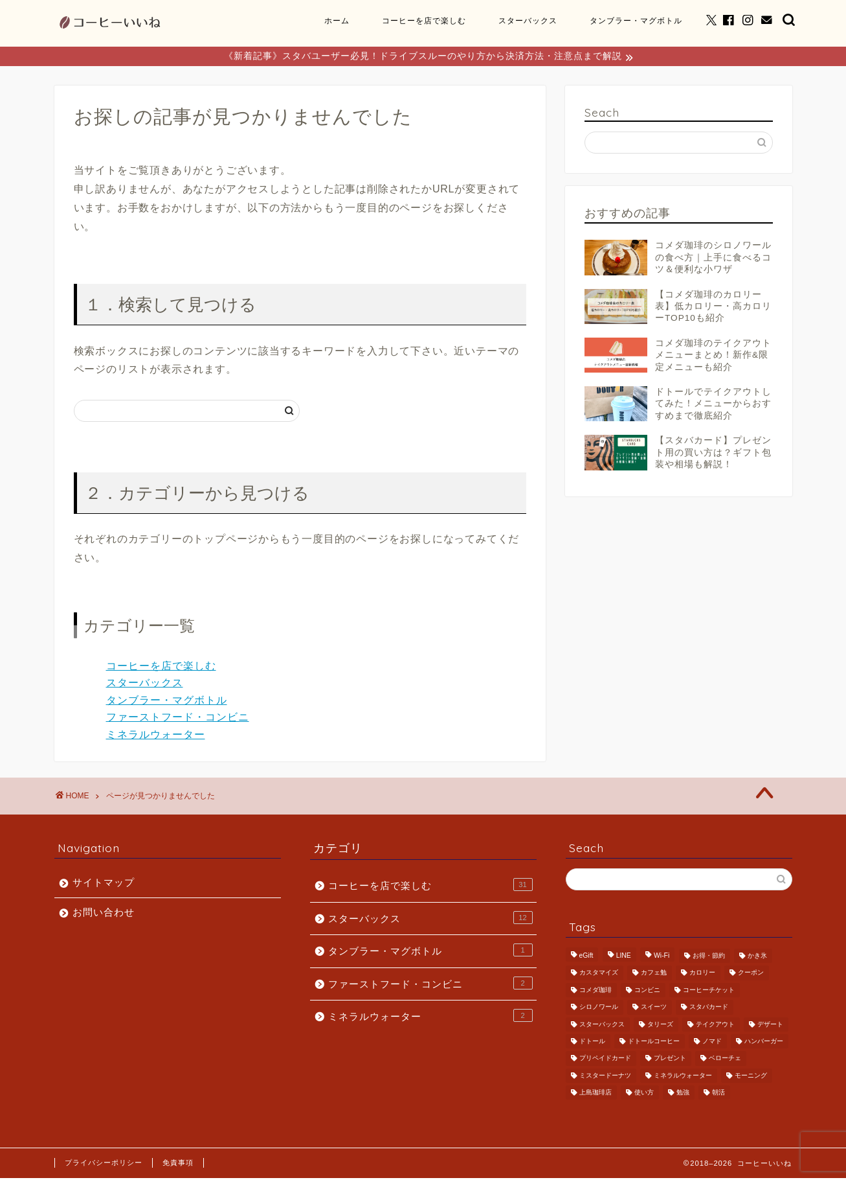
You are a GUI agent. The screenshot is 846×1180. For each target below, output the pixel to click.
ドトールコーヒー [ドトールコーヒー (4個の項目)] (654, 1043)
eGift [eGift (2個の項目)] (586, 957)
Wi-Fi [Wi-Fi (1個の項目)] (661, 957)
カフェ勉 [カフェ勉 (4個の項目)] (654, 974)
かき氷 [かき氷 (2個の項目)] (757, 957)
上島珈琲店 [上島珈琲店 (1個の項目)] (595, 1094)
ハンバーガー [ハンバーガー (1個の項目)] (763, 1043)
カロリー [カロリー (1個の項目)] (702, 974)
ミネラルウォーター (155, 736)
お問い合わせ (103, 914)
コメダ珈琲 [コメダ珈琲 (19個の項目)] (595, 991)
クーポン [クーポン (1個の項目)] (751, 974)
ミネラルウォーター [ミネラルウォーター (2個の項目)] (683, 1077)
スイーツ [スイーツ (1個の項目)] (654, 1009)
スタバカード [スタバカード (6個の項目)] (708, 1009)
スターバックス (527, 20)
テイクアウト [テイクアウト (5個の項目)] (715, 1026)
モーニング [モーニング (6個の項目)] (751, 1077)
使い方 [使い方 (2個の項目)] (644, 1094)
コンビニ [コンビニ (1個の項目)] (647, 991)
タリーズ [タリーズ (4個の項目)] (660, 1026)
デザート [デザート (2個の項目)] (770, 1026)
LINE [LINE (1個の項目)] (623, 957)
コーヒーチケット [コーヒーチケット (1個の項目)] (709, 991)
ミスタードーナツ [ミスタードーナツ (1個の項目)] (605, 1077)
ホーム (337, 20)
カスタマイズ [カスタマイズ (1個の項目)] (598, 974)
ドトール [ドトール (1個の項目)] (592, 1043)
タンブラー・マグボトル (636, 20)
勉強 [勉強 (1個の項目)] (682, 1094)
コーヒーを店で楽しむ (424, 20)
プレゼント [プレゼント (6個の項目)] (670, 1060)
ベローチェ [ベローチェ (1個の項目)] (725, 1060)
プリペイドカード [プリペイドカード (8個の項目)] (605, 1060)
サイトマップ (103, 884)
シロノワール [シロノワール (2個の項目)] (598, 1009)
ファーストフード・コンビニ (177, 718)
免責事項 (178, 1164)
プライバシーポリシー (103, 1164)
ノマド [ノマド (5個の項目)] (712, 1043)
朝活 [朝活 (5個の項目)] (718, 1094)
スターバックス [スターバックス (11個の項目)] (602, 1026)
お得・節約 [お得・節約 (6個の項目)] (709, 957)
